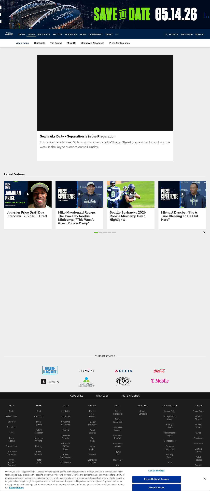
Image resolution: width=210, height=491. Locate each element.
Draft (39, 411)
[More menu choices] (116, 34)
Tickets (198, 405)
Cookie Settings (156, 470)
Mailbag (38, 446)
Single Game (198, 411)
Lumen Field (169, 411)
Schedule (143, 405)
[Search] (166, 34)
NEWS (39, 405)
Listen (117, 405)
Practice (92, 454)
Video (66, 405)
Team (11, 405)
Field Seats (198, 443)
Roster (11, 411)
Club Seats (198, 438)
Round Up (38, 416)
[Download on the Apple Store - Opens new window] (93, 464)
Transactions (11, 446)
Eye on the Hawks (92, 414)
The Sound (65, 416)
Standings (11, 427)
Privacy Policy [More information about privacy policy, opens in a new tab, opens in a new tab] (16, 487)
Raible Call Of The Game (65, 446)
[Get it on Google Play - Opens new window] (116, 465)
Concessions (170, 441)
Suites (198, 433)
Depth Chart (11, 416)
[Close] (204, 478)
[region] (105, 479)
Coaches (11, 422)
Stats (11, 432)
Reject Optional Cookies (156, 479)
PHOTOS (92, 405)
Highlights (65, 411)
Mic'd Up (65, 430)
